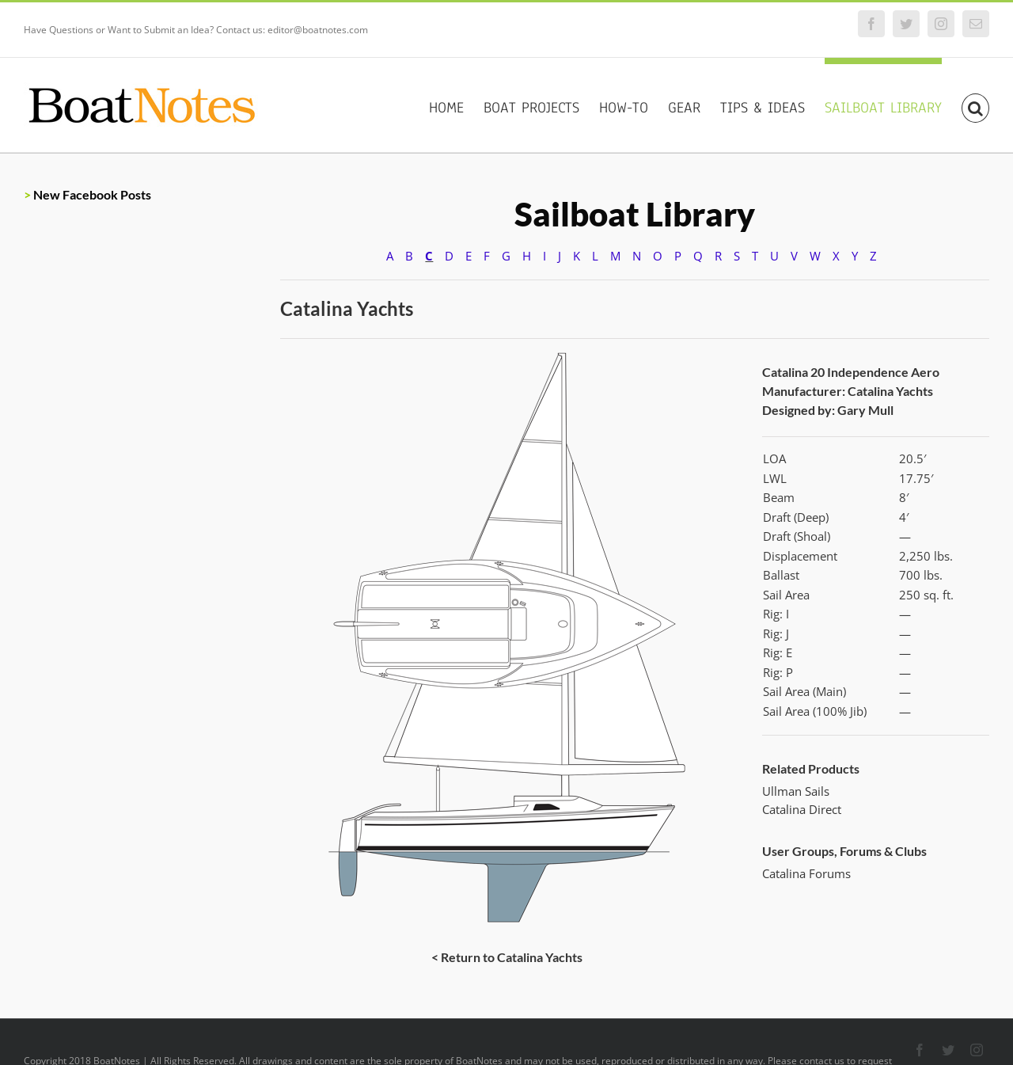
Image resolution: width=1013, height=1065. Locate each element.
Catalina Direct (801, 809)
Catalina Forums (806, 873)
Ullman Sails (795, 791)
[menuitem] (456, 105)
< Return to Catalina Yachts (506, 956)
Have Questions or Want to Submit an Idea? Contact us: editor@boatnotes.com (196, 29)
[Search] (975, 105)
